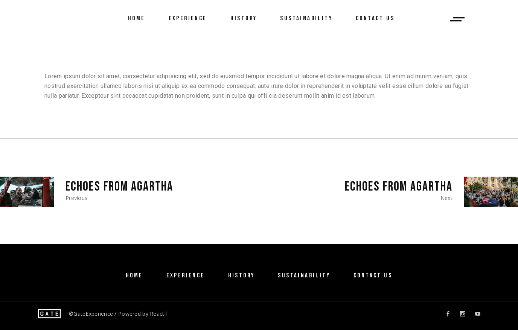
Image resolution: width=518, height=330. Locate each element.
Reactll (158, 313)
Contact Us (372, 275)
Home (134, 275)
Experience (185, 275)
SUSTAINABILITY (304, 275)
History (241, 275)
